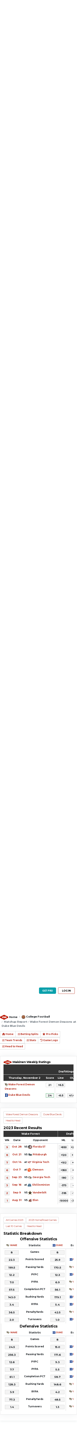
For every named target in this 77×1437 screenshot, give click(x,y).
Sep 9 (17, 1192)
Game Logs (49, 1040)
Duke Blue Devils (19, 1094)
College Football (38, 1016)
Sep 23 (17, 1177)
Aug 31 (16, 1200)
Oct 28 (17, 1146)
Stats (31, 1040)
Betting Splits (28, 1034)
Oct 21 (16, 1154)
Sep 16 (16, 1184)
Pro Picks (50, 1034)
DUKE (59, 1245)
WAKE (13, 1245)
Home (13, 1017)
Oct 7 (17, 1169)
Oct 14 (16, 1162)
